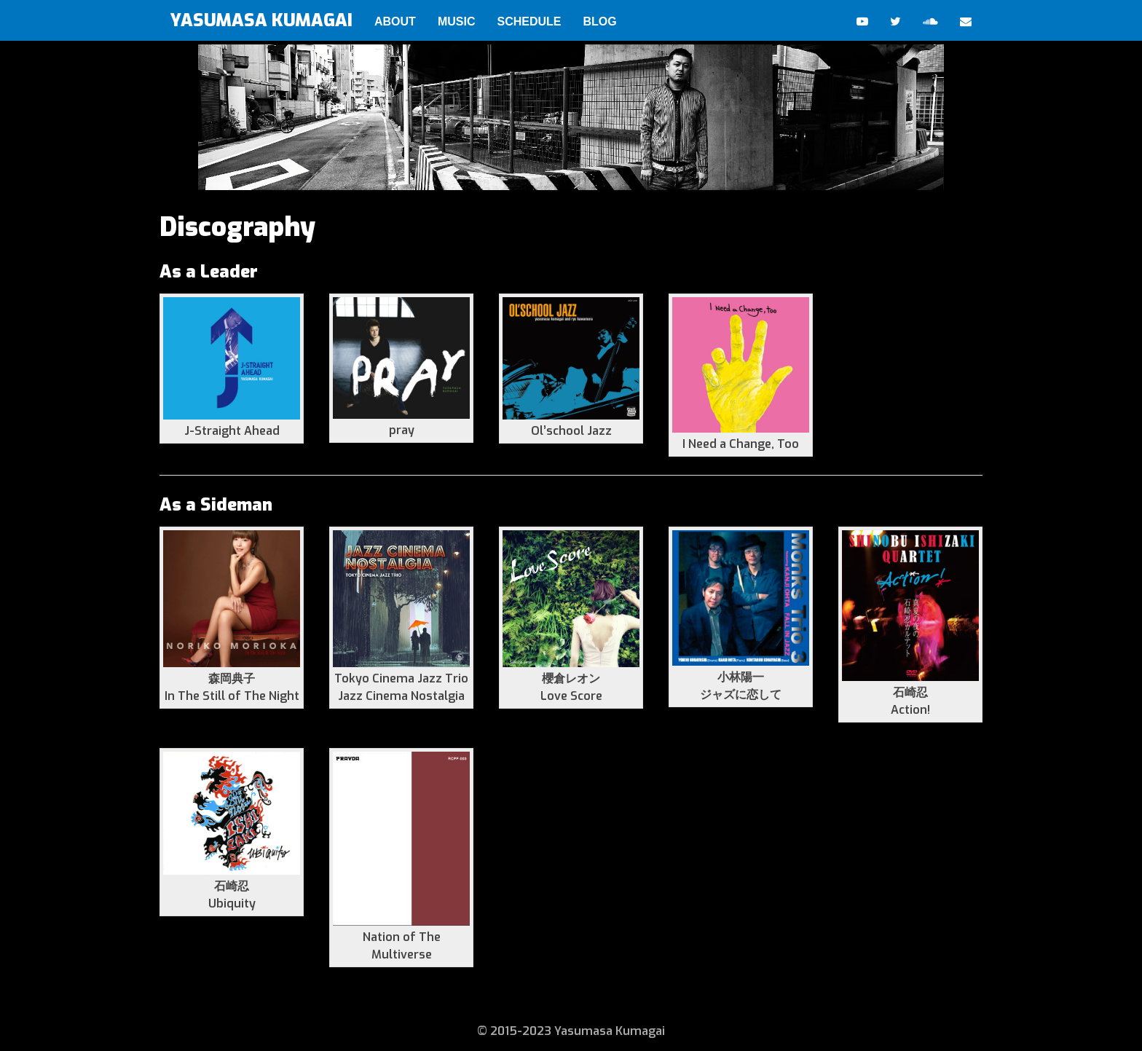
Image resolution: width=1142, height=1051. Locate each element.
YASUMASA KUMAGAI (261, 20)
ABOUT (395, 21)
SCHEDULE (529, 21)
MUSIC (457, 21)
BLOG (599, 21)
